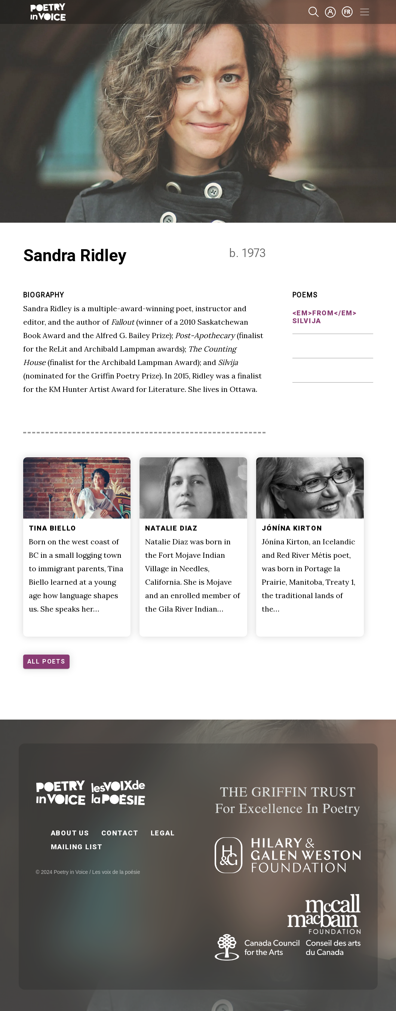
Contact (120, 833)
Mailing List (77, 847)
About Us (70, 833)
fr (347, 12)
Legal (163, 833)
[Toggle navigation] (364, 12)
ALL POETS (46, 661)
